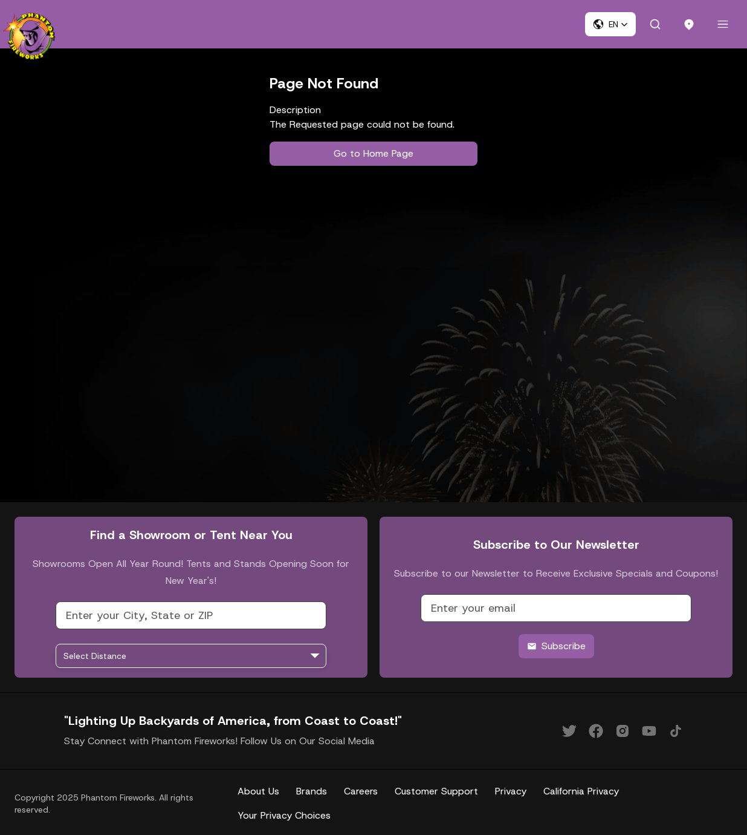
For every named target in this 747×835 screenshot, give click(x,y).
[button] (610, 24)
